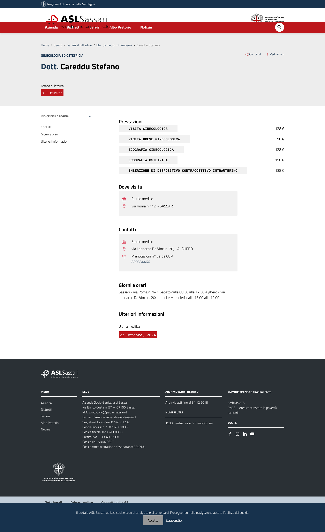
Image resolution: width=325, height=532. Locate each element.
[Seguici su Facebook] (230, 444)
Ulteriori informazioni (55, 152)
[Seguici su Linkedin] (244, 444)
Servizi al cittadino (79, 56)
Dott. (50, 77)
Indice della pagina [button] (55, 127)
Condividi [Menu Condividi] (253, 65)
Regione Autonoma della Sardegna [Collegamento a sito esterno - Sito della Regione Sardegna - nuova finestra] (71, 4)
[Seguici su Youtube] (252, 444)
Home (45, 56)
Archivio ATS (236, 413)
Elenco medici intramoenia (114, 56)
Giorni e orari (49, 145)
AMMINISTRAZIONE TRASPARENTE (249, 403)
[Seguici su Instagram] (237, 444)
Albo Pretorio (120, 38)
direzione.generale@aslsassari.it (114, 428)
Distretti (74, 38)
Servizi (95, 38)
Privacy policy (174, 520)
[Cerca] (279, 38)
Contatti (46, 138)
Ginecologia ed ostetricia (62, 66)
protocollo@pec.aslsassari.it (108, 423)
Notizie (146, 38)
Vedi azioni (274, 65)
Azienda (51, 38)
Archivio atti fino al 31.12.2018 (186, 413)
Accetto (153, 520)
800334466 (140, 273)
